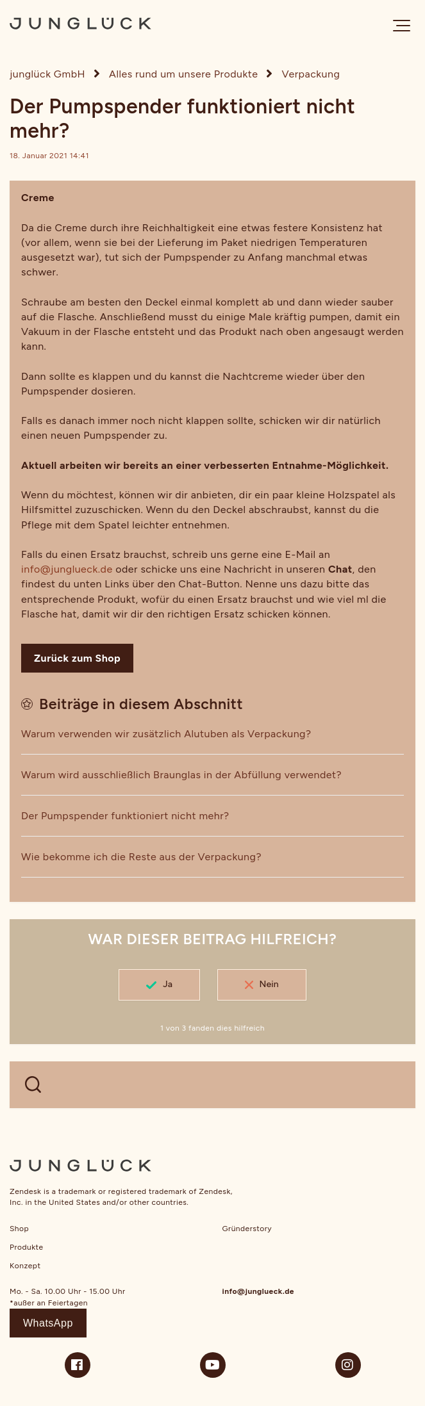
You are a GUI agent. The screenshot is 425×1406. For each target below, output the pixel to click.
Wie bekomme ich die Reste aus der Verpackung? (141, 857)
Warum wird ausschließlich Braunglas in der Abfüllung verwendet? (181, 775)
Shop (19, 1228)
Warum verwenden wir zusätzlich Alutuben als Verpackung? (166, 734)
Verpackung (311, 74)
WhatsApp (48, 1323)
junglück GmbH (47, 74)
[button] (401, 26)
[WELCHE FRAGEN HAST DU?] (212, 1084)
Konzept (25, 1265)
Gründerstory (247, 1228)
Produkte (27, 1247)
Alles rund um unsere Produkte (183, 74)
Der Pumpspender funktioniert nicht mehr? (125, 816)
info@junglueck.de (67, 569)
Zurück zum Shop (77, 658)
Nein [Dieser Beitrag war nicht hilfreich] (269, 984)
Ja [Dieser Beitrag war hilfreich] (167, 984)
